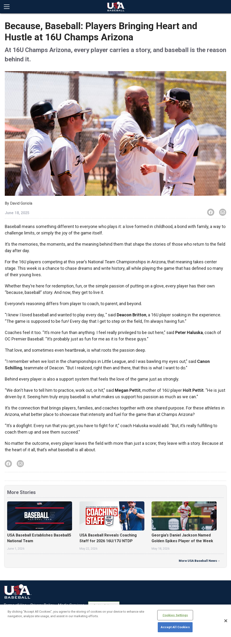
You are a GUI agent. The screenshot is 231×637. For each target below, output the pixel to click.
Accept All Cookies (175, 627)
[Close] (225, 621)
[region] (115, 621)
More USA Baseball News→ (199, 561)
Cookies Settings (175, 615)
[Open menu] (8, 7)
